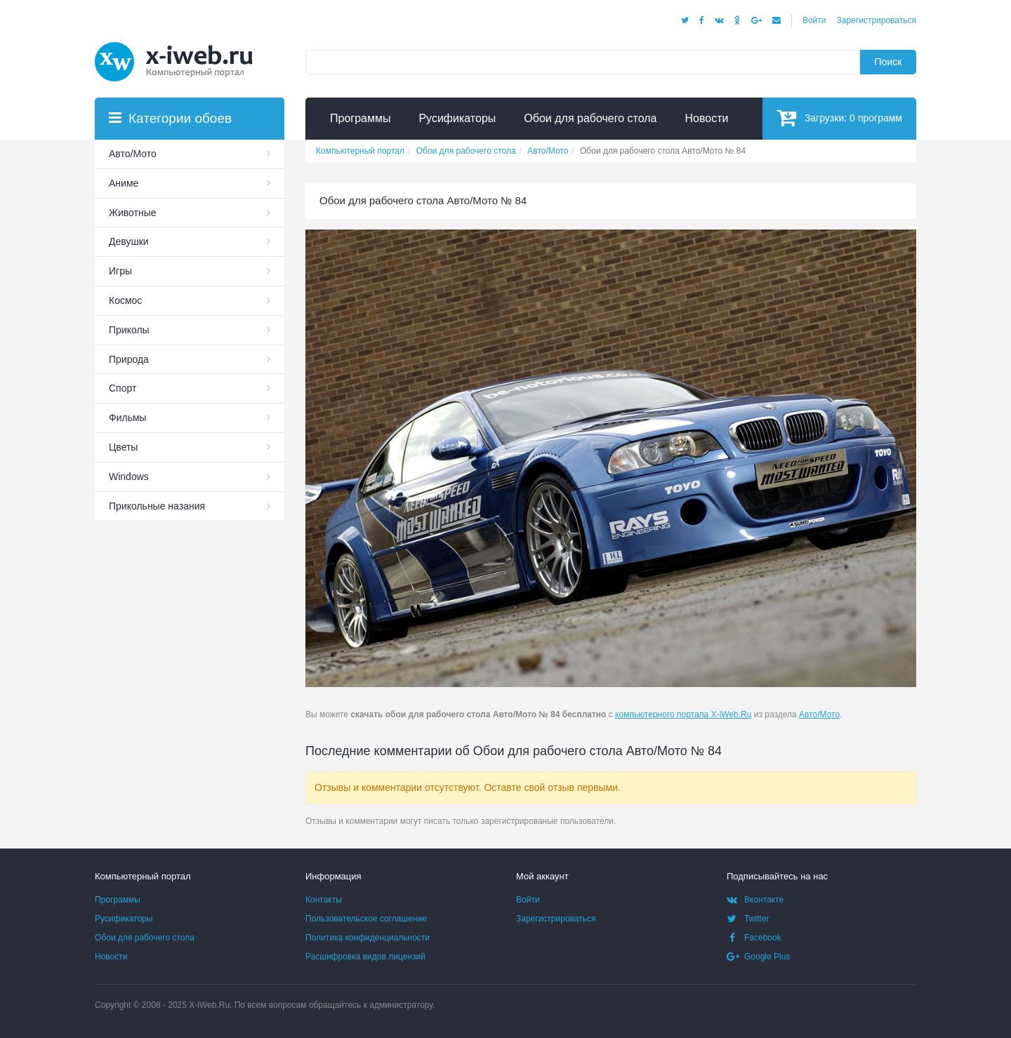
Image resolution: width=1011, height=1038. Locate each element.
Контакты (323, 900)
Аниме (123, 183)
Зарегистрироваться (876, 20)
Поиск (888, 61)
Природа (129, 359)
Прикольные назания (157, 506)
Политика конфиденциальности (367, 938)
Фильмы (128, 417)
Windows (129, 476)
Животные (133, 212)
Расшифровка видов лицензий (365, 957)
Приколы (129, 329)
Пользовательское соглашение (366, 919)
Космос (125, 300)
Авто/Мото (819, 714)
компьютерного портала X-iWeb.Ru (683, 714)
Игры (120, 271)
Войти (814, 20)
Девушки (129, 241)
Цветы (123, 447)
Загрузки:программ (839, 118)
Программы (117, 900)
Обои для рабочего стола (144, 938)
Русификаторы (123, 919)
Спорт (122, 388)
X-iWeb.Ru (209, 1005)
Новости (111, 957)
